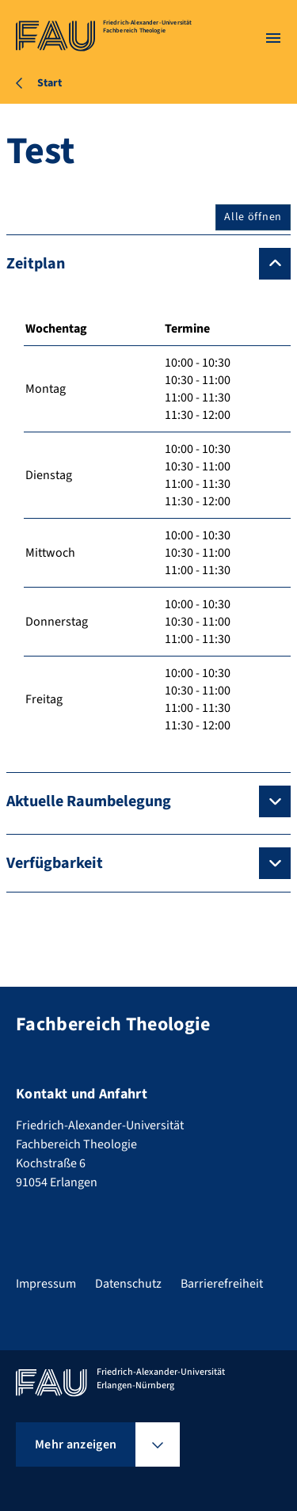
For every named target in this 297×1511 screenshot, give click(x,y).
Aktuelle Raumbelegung (88, 801)
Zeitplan (35, 264)
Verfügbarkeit (54, 863)
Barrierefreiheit (222, 1283)
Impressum (46, 1283)
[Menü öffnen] (273, 38)
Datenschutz (128, 1283)
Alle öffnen (253, 217)
